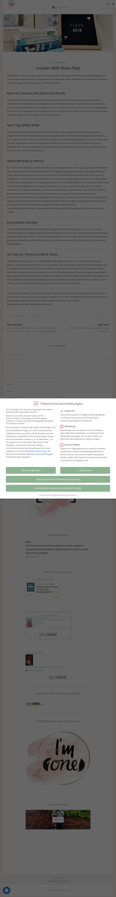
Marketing (69, 426)
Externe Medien (72, 444)
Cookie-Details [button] (44, 495)
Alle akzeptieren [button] (30, 470)
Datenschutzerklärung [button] (59, 495)
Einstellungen (46, 454)
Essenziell (69, 411)
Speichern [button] (85, 470)
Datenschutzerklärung (36, 451)
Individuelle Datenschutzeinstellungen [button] (58, 488)
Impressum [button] (72, 495)
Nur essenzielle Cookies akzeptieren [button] (58, 479)
